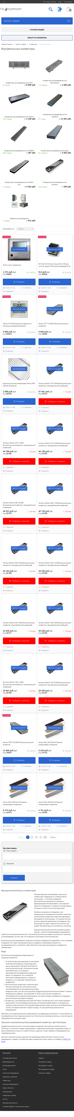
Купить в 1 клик (9, 288)
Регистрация (68, 2)
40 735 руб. (45, 511)
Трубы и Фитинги (8, 1088)
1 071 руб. (9, 272)
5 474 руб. (9, 810)
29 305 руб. (45, 690)
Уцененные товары (44, 1073)
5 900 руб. (9, 332)
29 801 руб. (10, 690)
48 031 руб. (10, 511)
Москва (53, 2)
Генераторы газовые (9, 1095)
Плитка (5, 1099)
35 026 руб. (45, 631)
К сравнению (26, 288)
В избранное (8, 291)
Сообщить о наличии (55, 402)
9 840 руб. (44, 332)
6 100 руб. (44, 750)
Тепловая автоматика (10, 1058)
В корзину (19, 282)
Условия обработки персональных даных (16, 1106)
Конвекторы (7, 1080)
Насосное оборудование (10, 1084)
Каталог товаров (37, 20)
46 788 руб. (10, 451)
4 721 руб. (44, 810)
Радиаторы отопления (10, 1077)
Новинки (41, 1058)
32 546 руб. (10, 631)
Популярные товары (45, 1062)
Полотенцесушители (9, 1065)
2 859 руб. (9, 391)
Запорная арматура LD (10, 1103)
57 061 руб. (45, 391)
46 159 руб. (45, 451)
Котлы (5, 1069)
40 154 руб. (10, 571)
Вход (60, 2)
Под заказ (67, 392)
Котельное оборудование (11, 1073)
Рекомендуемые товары (46, 1069)
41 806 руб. (10, 750)
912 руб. (44, 272)
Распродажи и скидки (45, 1065)
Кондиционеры (7, 1092)
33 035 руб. (45, 571)
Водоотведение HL (9, 1062)
